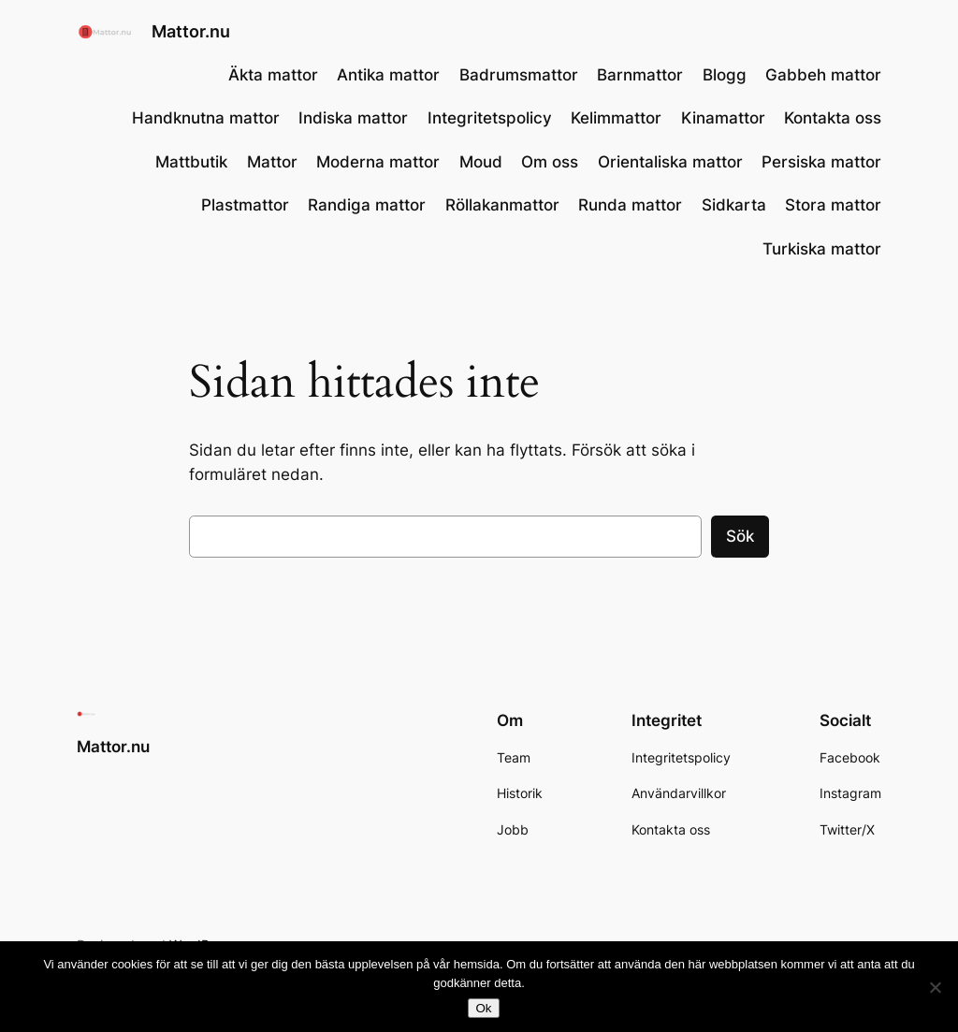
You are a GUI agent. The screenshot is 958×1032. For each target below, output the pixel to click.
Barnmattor (640, 74)
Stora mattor (833, 205)
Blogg (725, 74)
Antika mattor (388, 74)
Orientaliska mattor (670, 162)
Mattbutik (191, 162)
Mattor (272, 162)
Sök (740, 536)
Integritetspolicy (490, 118)
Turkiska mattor (821, 249)
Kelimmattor (616, 118)
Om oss (549, 162)
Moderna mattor (378, 162)
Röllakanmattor (502, 205)
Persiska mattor (821, 162)
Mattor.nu (191, 31)
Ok (483, 1008)
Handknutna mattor (206, 118)
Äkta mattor (273, 74)
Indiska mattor (353, 118)
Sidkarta (734, 205)
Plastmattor (245, 205)
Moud (480, 162)
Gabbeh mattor (823, 74)
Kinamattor (723, 118)
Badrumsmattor (518, 74)
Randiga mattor (367, 205)
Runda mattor (630, 205)
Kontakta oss (832, 118)
